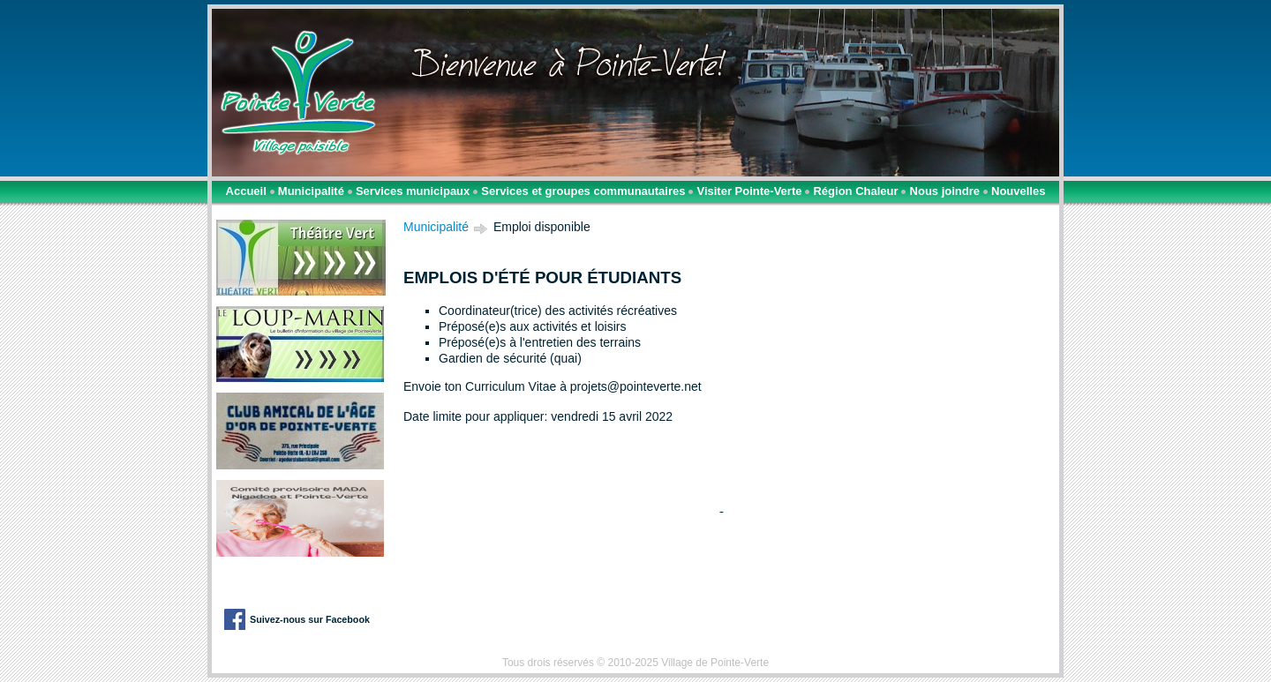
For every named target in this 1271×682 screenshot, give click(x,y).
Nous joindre (945, 191)
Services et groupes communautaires (583, 191)
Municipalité (311, 191)
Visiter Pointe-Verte (748, 191)
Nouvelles (1018, 191)
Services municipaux (413, 191)
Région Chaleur (855, 191)
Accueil (246, 191)
